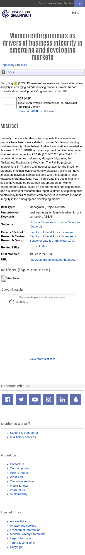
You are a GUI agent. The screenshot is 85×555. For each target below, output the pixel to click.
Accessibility (18, 521)
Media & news (19, 485)
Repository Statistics (13, 65)
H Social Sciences (41, 222)
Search (42, 3)
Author (43, 246)
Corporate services (22, 481)
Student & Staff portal (24, 432)
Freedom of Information (25, 530)
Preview (49, 111)
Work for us (17, 489)
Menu (75, 12)
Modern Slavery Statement (27, 534)
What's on (16, 477)
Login (79, 3)
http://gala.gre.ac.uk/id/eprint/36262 (53, 259)
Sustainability (18, 494)
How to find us (19, 472)
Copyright (16, 547)
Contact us (17, 464)
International (55, 3)
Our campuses (19, 468)
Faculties (68, 3)
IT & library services (23, 437)
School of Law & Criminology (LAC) (53, 240)
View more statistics (42, 359)
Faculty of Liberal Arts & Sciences (51, 232)
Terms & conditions (22, 542)
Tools (8, 72)
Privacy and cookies (23, 525)
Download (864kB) (29, 111)
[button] (3, 278)
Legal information (21, 538)
